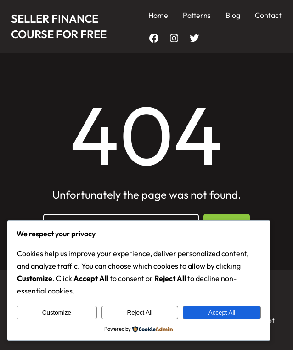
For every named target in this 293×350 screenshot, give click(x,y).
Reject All (140, 312)
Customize (56, 312)
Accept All (222, 312)
